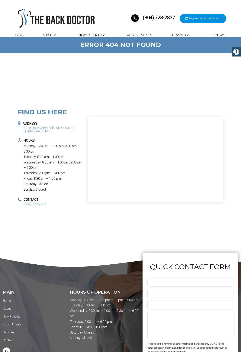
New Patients (90, 35)
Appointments (139, 35)
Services (178, 35)
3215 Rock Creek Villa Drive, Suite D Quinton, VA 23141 (50, 129)
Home (19, 35)
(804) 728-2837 (153, 18)
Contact (218, 35)
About (48, 35)
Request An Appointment (202, 18)
